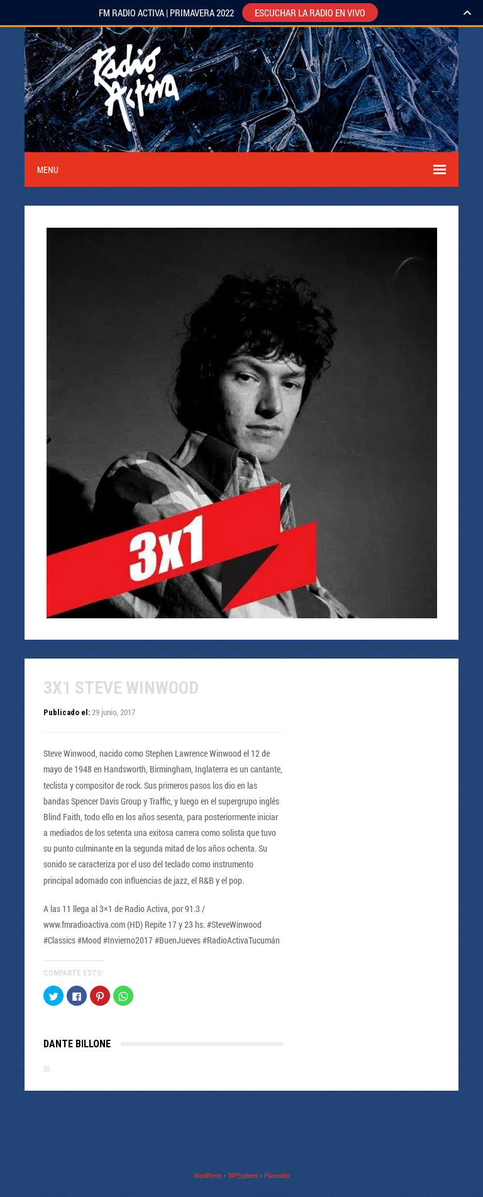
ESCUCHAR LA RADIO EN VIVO (310, 12)
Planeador (277, 1175)
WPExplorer (243, 1175)
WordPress (208, 1175)
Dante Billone (77, 1044)
